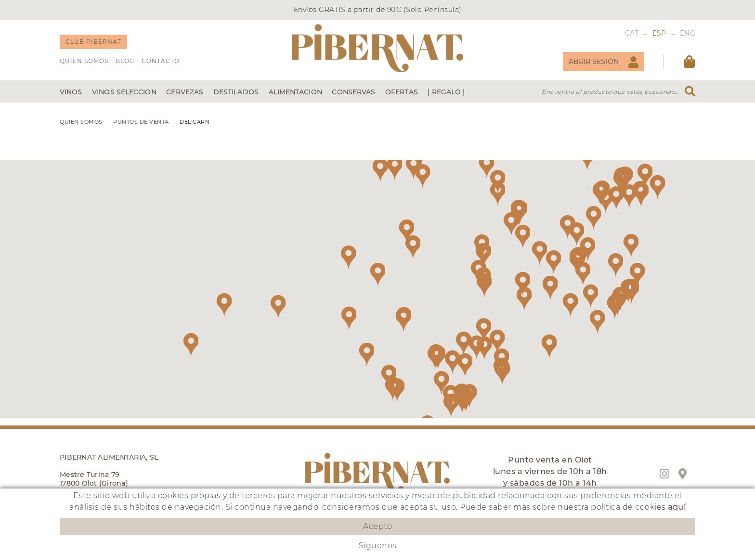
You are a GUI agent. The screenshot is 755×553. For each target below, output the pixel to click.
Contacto (161, 60)
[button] (511, 224)
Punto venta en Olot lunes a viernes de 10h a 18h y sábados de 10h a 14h (550, 471)
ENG (687, 33)
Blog (125, 60)
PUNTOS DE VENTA (141, 121)
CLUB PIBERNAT (93, 41)
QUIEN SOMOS (84, 60)
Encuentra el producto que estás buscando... (610, 91)
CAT (632, 33)
